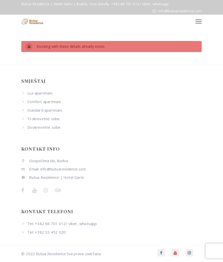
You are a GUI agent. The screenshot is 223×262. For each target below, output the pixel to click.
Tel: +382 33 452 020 (46, 232)
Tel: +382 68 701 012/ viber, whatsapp (62, 223)
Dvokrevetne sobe (43, 127)
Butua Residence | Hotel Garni (52, 177)
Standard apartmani (44, 110)
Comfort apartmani (44, 101)
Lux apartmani (39, 93)
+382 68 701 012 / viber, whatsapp (139, 4)
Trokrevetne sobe (43, 118)
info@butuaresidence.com (180, 11)
